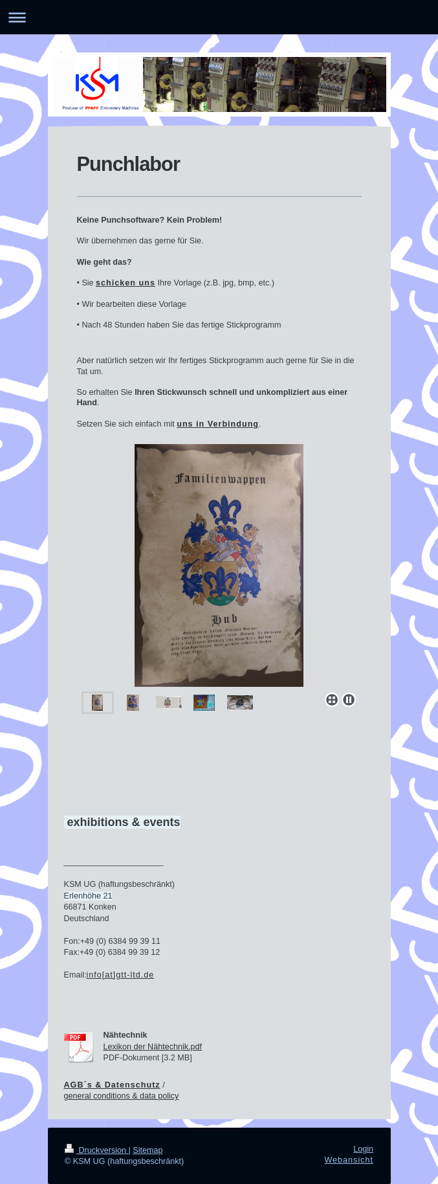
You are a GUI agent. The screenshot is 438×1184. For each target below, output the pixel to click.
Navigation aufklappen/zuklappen (219, 17)
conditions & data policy (136, 1095)
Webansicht (348, 1160)
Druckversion (96, 1150)
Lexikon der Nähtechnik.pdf (153, 1046)
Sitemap (147, 1150)
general (79, 1095)
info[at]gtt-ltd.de (121, 974)
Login (363, 1149)
